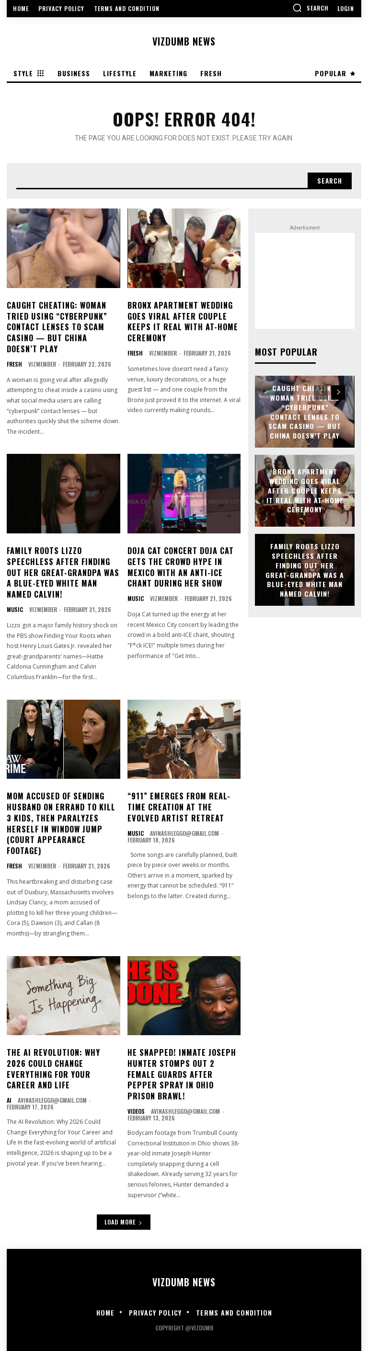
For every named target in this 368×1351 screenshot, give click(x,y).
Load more (123, 1218)
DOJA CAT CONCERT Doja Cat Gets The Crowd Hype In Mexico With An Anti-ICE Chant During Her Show (180, 566)
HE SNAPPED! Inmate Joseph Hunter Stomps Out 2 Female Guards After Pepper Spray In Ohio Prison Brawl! (180, 1071)
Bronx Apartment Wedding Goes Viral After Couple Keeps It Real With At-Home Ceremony (182, 321)
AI (9, 1097)
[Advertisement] (305, 281)
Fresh (14, 363)
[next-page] (338, 392)
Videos (136, 1107)
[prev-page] (321, 392)
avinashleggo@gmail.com (184, 831)
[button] (310, 7)
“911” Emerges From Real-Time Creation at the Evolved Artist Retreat (178, 805)
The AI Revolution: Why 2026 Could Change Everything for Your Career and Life (53, 1065)
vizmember (42, 363)
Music (15, 608)
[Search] (329, 181)
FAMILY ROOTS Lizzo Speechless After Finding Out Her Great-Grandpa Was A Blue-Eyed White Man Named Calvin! (62, 571)
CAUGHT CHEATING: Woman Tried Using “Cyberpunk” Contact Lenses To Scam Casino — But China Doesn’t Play (63, 327)
